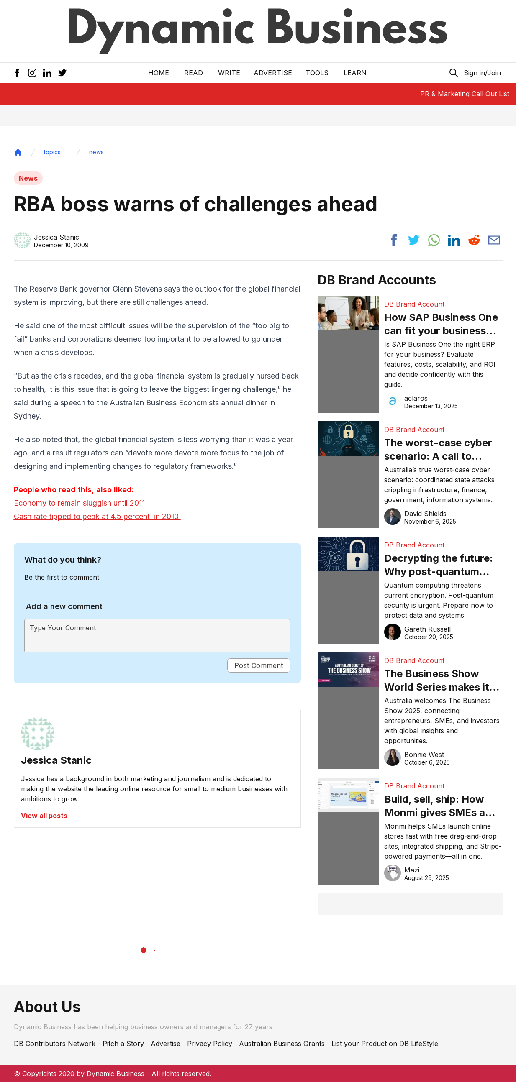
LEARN (355, 73)
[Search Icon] (454, 73)
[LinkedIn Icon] (47, 72)
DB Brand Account (414, 304)
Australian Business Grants (282, 1043)
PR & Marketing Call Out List (464, 94)
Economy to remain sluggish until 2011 (79, 503)
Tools (317, 73)
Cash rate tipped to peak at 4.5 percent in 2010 (97, 516)
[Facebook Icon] (17, 72)
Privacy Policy (209, 1043)
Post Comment (258, 665)
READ (193, 73)
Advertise (273, 73)
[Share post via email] (494, 240)
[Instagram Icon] (32, 72)
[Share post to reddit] (474, 240)
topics (52, 152)
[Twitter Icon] (62, 72)
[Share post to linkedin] (454, 240)
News (28, 178)
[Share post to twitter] (414, 240)
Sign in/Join (482, 73)
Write (229, 73)
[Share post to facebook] (393, 240)
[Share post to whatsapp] (434, 240)
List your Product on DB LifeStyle (384, 1043)
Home (158, 73)
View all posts (44, 815)
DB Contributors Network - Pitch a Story (79, 1043)
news (96, 152)
